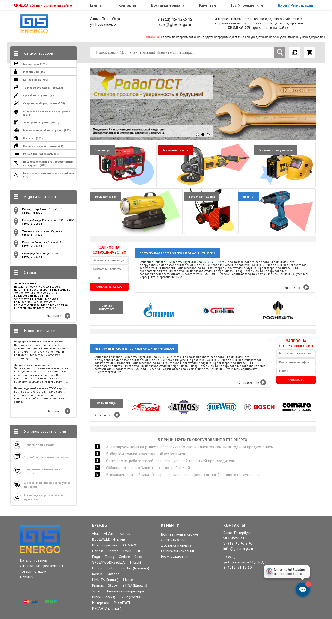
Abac (95, 533)
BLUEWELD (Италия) (108, 539)
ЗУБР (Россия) (131, 597)
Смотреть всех (103, 415)
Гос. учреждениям (175, 556)
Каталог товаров (33, 560)
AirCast (109, 533)
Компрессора (35, 79)
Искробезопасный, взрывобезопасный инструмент (48, 163)
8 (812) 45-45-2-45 (174, 19)
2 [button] (202, 134)
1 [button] (197, 134)
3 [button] (208, 134)
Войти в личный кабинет (180, 534)
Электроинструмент (41, 122)
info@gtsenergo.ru (238, 548)
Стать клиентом (249, 383)
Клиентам (207, 5)
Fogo (96, 556)
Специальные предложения (41, 565)
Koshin (97, 574)
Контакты (127, 5)
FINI (139, 551)
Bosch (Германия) (105, 545)
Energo (113, 551)
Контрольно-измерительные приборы (48, 174)
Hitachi (135, 562)
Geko (138, 556)
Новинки (26, 576)
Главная (97, 5)
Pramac (98, 585)
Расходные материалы (41, 153)
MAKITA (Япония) (105, 579)
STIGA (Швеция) (135, 585)
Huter (111, 568)
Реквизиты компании (177, 550)
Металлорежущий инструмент (47, 130)
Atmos (125, 533)
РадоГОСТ (122, 603)
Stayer (113, 585)
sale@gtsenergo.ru (175, 24)
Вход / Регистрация (295, 5)
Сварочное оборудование (44, 103)
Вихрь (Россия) (103, 597)
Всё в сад (33, 138)
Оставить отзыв (174, 539)
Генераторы (35, 64)
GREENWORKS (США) (108, 562)
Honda (97, 568)
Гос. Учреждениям (247, 5)
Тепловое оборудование (43, 87)
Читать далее (293, 288)
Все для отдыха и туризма (43, 146)
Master (128, 579)
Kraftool (114, 574)
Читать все (54, 316)
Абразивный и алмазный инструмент (47, 112)
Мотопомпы (34, 72)
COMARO (130, 545)
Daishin (97, 551)
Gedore (124, 556)
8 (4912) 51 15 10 (237, 567)
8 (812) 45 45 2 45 (238, 543)
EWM (127, 551)
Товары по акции (33, 571)
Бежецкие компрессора (125, 591)
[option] (210, 104)
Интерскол (100, 603)
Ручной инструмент (39, 95)
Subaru (97, 591)
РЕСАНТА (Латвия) (106, 608)
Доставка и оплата (167, 5)
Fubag (109, 556)
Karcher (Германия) (134, 568)
